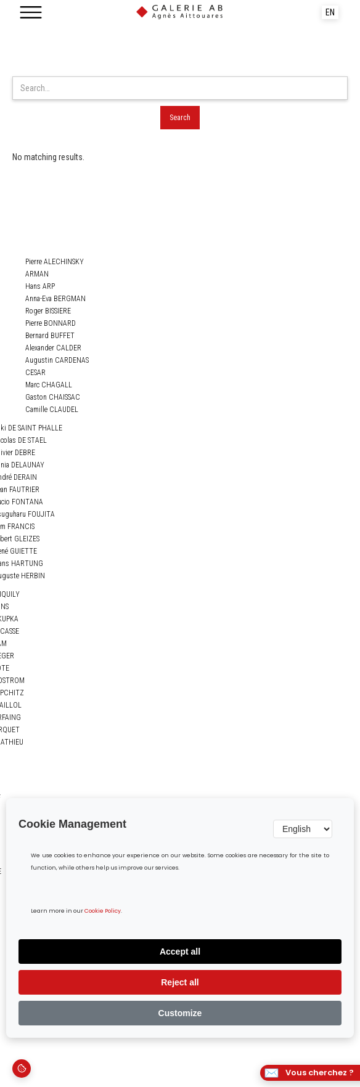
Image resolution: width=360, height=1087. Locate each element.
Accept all (180, 951)
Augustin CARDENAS (57, 360)
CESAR (35, 372)
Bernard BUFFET (50, 335)
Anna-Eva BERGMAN (55, 298)
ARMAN (37, 274)
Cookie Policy (102, 911)
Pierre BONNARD (50, 323)
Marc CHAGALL (48, 385)
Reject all (179, 982)
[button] (31, 12)
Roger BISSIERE (48, 311)
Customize (180, 1013)
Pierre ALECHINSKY (54, 261)
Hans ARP (40, 286)
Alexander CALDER (53, 348)
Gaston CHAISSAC (52, 397)
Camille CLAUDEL (51, 409)
